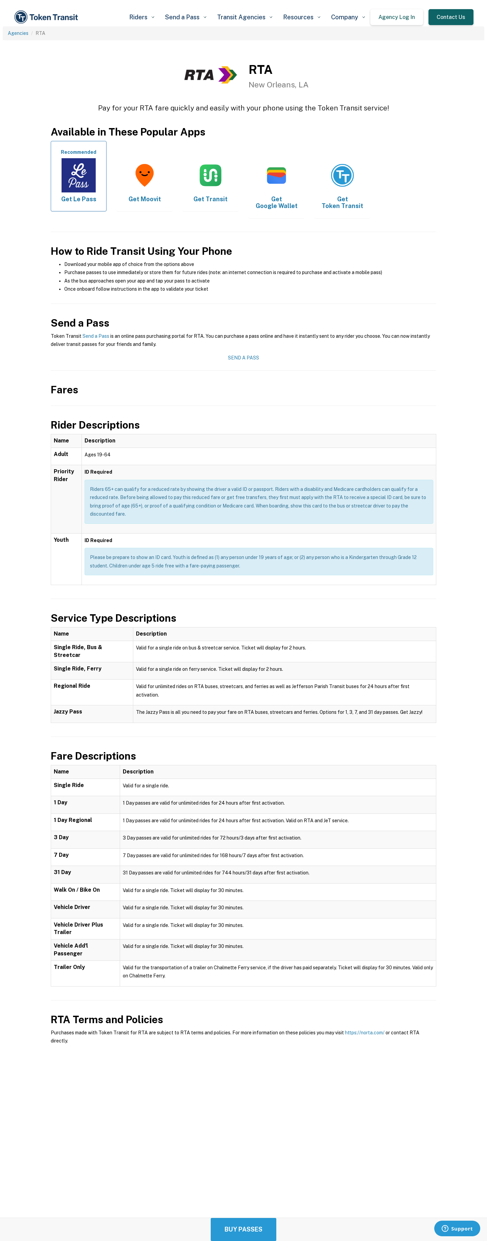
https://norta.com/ (365, 1032)
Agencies (18, 33)
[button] (142, 17)
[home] (47, 17)
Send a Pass (96, 336)
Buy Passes (243, 1229)
